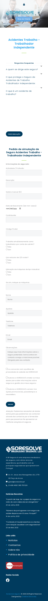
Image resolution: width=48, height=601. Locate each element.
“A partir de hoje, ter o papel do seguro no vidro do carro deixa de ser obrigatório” (23, 500)
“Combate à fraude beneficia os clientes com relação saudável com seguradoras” (23, 523)
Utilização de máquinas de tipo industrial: (23, 269)
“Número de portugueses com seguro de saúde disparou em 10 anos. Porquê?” (22, 511)
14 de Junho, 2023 (12, 516)
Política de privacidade (21, 554)
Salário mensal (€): (14, 192)
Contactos (14, 545)
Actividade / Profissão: (15, 168)
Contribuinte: (11, 215)
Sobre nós (14, 549)
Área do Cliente (24, 19)
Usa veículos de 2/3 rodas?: (17, 257)
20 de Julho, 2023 (12, 505)
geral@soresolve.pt (16, 482)
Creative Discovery (29, 597)
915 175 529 (23, 485)
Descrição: (10, 180)
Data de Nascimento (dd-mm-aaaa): (21, 206)
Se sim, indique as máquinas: (18, 282)
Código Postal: (12, 229)
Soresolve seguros (13, 594)
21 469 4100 (12, 485)
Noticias (12, 540)
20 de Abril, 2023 (12, 528)
